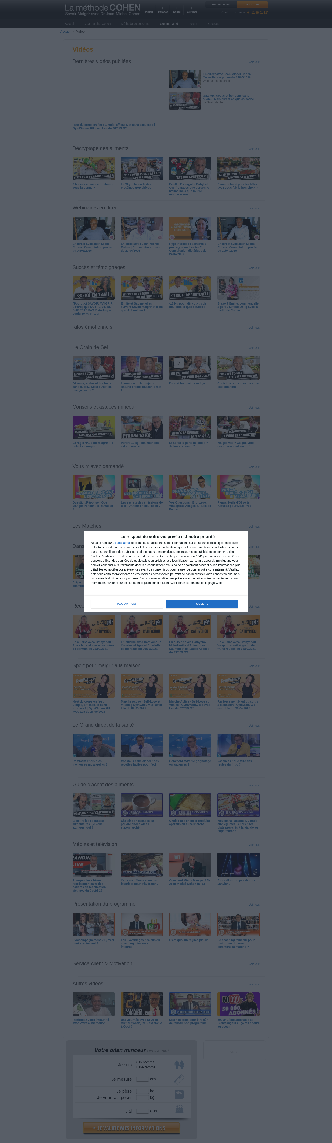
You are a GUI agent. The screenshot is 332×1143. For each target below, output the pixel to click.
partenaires (122, 542)
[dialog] (166, 571)
